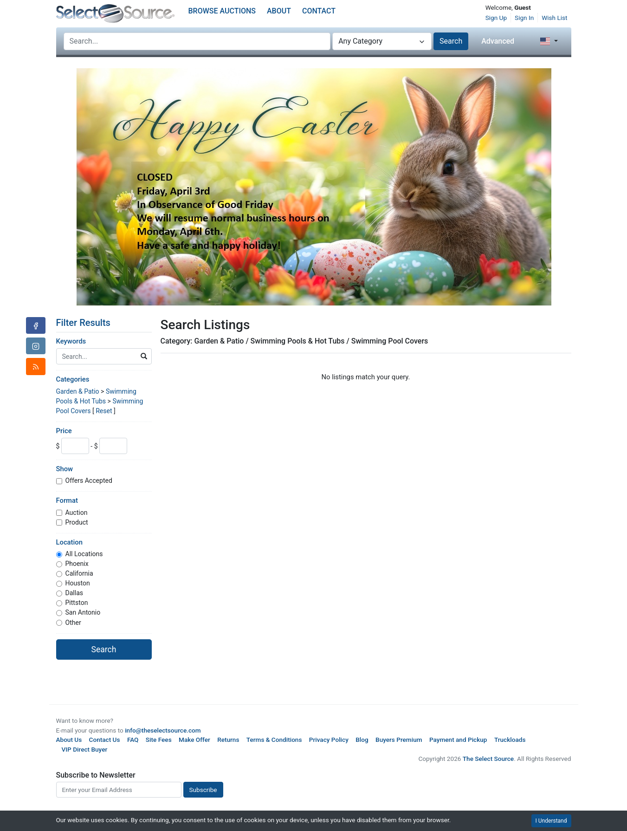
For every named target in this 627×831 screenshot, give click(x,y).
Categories (73, 379)
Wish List (554, 17)
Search (451, 41)
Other (73, 622)
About (279, 10)
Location (69, 542)
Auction (76, 512)
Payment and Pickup (458, 739)
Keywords (71, 341)
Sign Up (496, 17)
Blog (362, 739)
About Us (69, 739)
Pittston (76, 602)
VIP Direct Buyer (85, 749)
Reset (104, 411)
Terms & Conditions (274, 739)
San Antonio (83, 612)
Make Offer (194, 739)
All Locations (84, 554)
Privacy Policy (329, 739)
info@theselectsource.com (163, 730)
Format (67, 500)
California (79, 573)
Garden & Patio (77, 391)
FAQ (133, 739)
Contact (319, 10)
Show (64, 469)
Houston (77, 583)
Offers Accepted (88, 480)
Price (64, 431)
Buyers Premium (398, 739)
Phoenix (77, 563)
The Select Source (488, 758)
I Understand (551, 821)
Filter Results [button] (89, 322)
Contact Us (104, 739)
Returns (228, 739)
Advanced (497, 41)
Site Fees (159, 739)
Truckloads (510, 739)
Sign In (524, 17)
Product (76, 522)
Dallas (74, 593)
